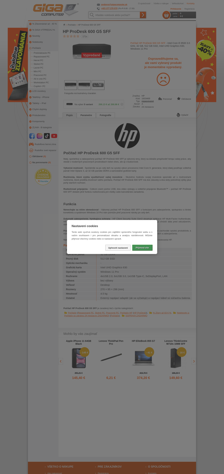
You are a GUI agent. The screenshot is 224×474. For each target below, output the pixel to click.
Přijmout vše (142, 247)
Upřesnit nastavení (118, 248)
